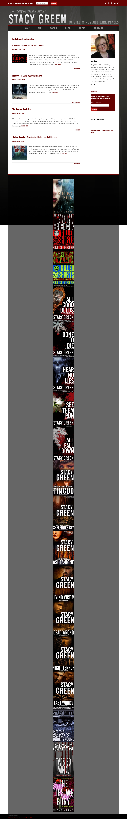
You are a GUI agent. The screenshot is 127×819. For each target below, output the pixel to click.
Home (27, 28)
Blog (68, 28)
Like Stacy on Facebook (97, 120)
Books (53, 28)
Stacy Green (94, 61)
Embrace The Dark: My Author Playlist (27, 75)
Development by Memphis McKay (26, 818)
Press (82, 28)
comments (77, 68)
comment (77, 130)
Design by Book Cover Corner (13, 818)
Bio (40, 28)
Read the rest (59, 64)
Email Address (96, 103)
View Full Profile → (97, 85)
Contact (98, 28)
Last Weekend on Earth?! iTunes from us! (28, 45)
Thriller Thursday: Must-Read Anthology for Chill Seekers (34, 137)
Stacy (23, 49)
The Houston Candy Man (21, 109)
